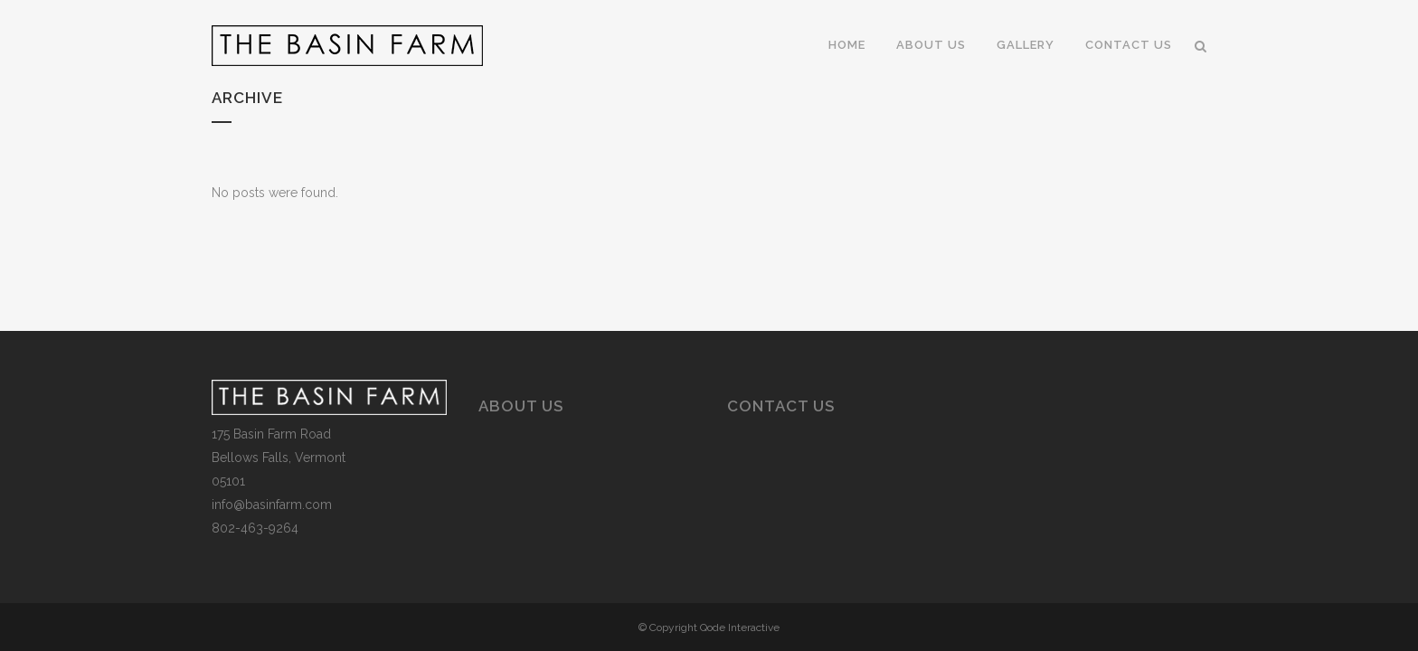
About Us (520, 406)
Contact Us (781, 406)
